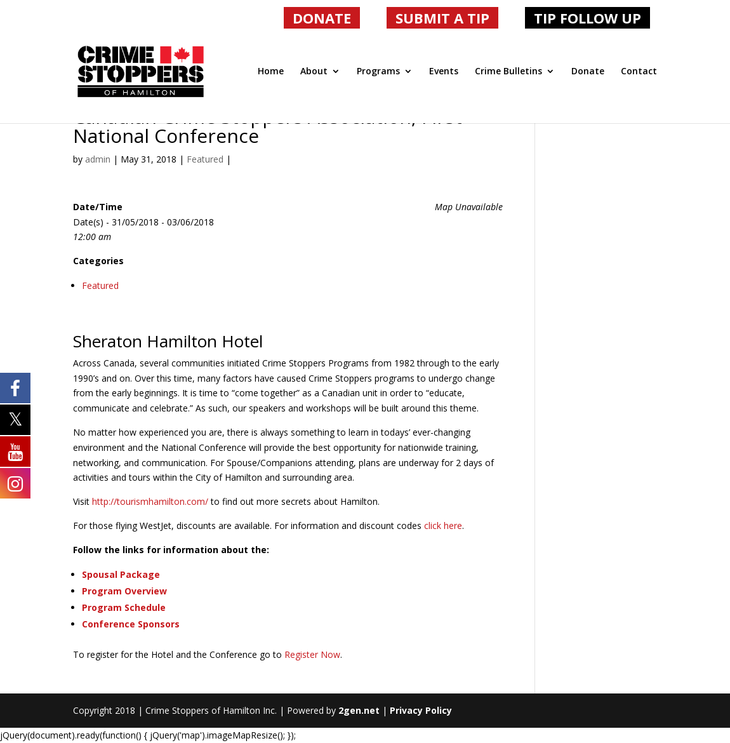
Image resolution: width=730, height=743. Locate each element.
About (314, 72)
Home (271, 72)
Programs (378, 72)
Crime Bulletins (508, 72)
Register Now (312, 654)
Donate (587, 72)
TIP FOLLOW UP (587, 17)
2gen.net (359, 710)
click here (443, 525)
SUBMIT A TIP (442, 17)
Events (443, 72)
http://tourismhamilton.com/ (150, 501)
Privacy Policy (421, 710)
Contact (639, 72)
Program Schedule (124, 607)
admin (97, 159)
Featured (205, 159)
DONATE (322, 17)
